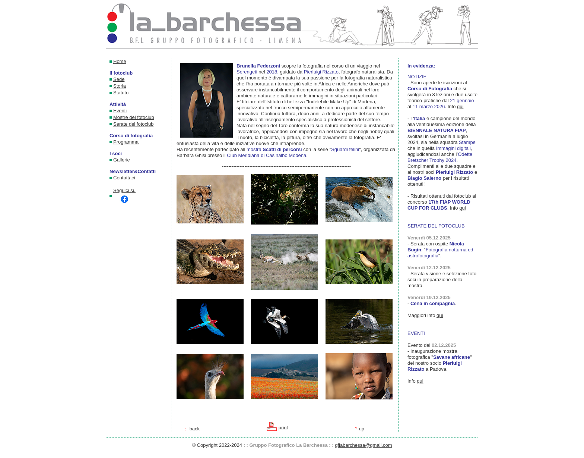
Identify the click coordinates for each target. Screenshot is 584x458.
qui (460, 106)
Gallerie (121, 160)
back (195, 429)
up (361, 429)
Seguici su (124, 196)
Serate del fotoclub (133, 124)
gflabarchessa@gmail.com (363, 445)
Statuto (120, 92)
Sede (118, 79)
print (283, 427)
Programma (126, 142)
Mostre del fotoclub (133, 117)
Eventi (120, 110)
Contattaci (124, 178)
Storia (119, 86)
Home (119, 61)
